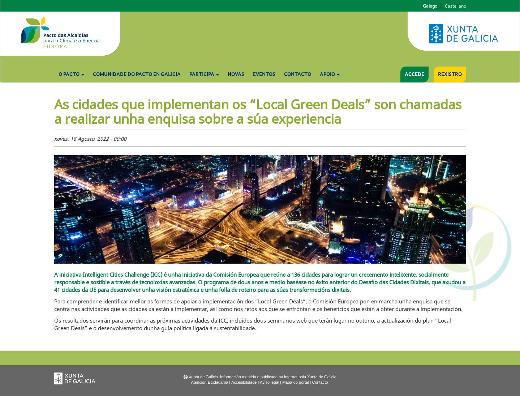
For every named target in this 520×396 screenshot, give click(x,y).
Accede (414, 74)
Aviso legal (269, 382)
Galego (430, 6)
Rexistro (450, 74)
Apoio (330, 74)
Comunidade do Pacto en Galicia (137, 74)
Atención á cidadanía (209, 382)
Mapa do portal (295, 382)
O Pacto (71, 74)
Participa (204, 74)
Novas (236, 74)
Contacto (297, 74)
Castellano (455, 6)
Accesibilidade (244, 382)
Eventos (264, 74)
